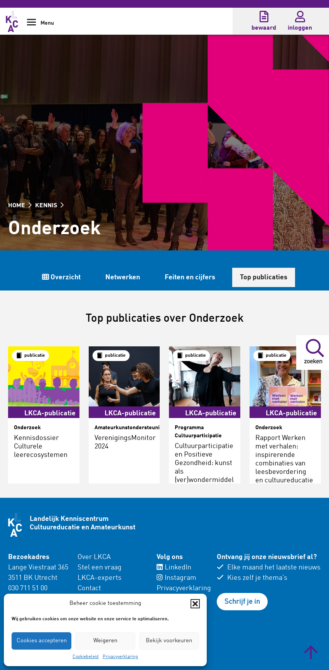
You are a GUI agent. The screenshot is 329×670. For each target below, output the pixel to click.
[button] (195, 604)
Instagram (176, 577)
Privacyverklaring (120, 657)
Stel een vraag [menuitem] (99, 567)
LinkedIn (174, 567)
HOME (20, 206)
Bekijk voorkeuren (169, 641)
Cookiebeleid (86, 657)
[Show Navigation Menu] (31, 25)
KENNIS (49, 206)
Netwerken (233, 277)
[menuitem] (112, 583)
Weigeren (105, 641)
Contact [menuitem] (89, 588)
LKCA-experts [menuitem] (99, 577)
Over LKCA (94, 557)
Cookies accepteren (42, 641)
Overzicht (172, 277)
